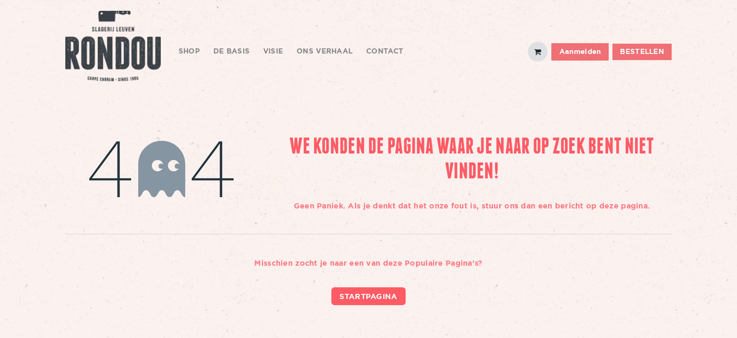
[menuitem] (189, 52)
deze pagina (623, 205)
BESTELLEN (642, 51)
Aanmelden (580, 51)
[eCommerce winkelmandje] (538, 51)
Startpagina (368, 296)
